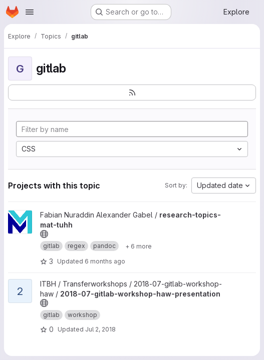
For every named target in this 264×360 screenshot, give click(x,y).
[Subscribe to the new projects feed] (132, 92)
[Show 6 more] (138, 246)
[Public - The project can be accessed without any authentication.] (44, 234)
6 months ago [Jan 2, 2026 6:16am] (105, 261)
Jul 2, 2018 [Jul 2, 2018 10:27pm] (100, 329)
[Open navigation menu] (30, 12)
